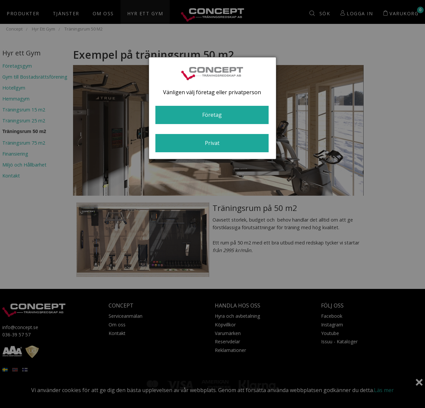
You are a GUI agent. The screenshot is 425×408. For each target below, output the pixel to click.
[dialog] (212, 108)
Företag (212, 114)
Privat (212, 143)
